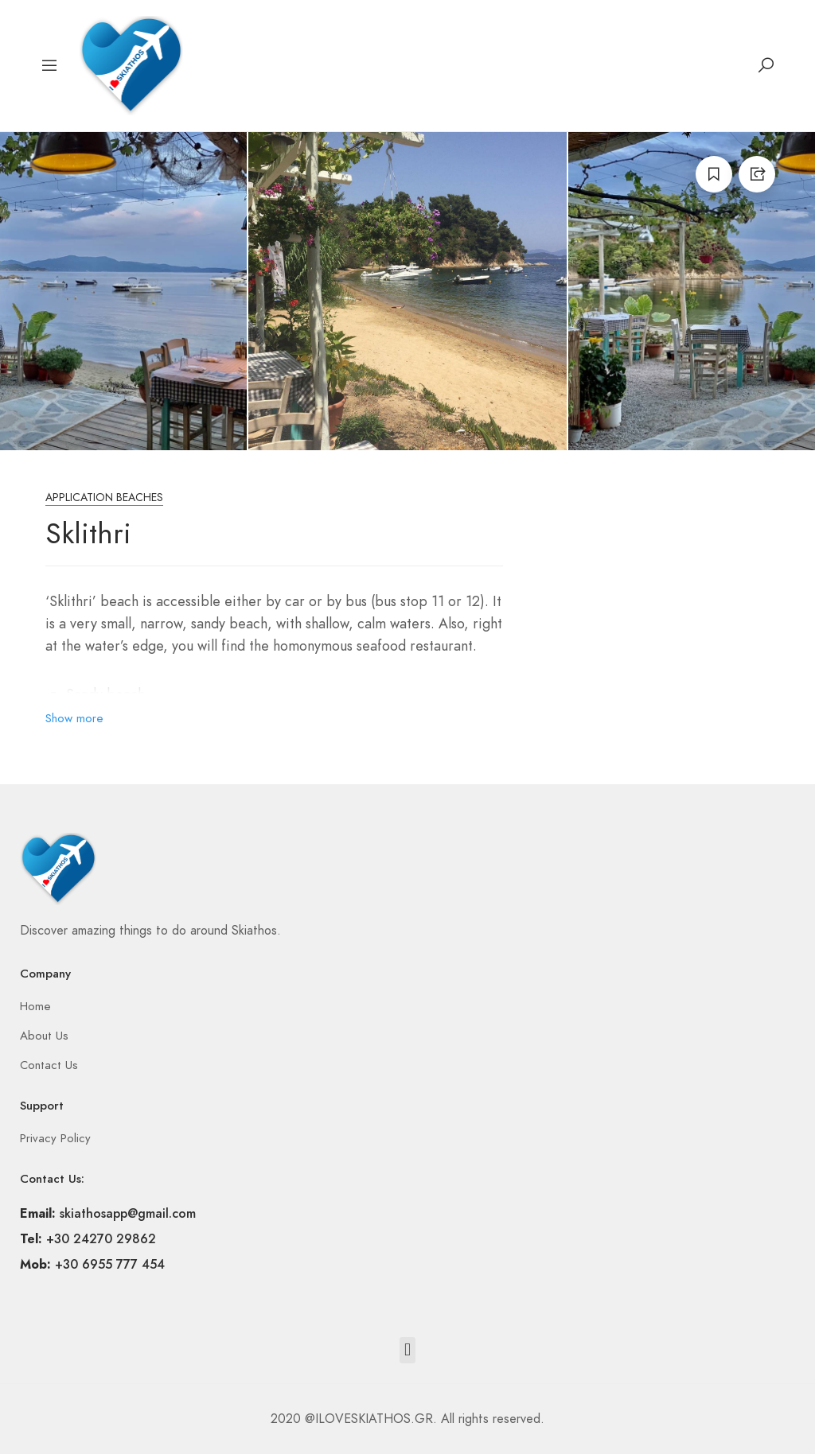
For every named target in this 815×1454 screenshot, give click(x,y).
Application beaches (104, 497)
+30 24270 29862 (101, 1239)
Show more (74, 718)
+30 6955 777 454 (110, 1264)
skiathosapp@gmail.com (128, 1213)
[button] (407, 1350)
